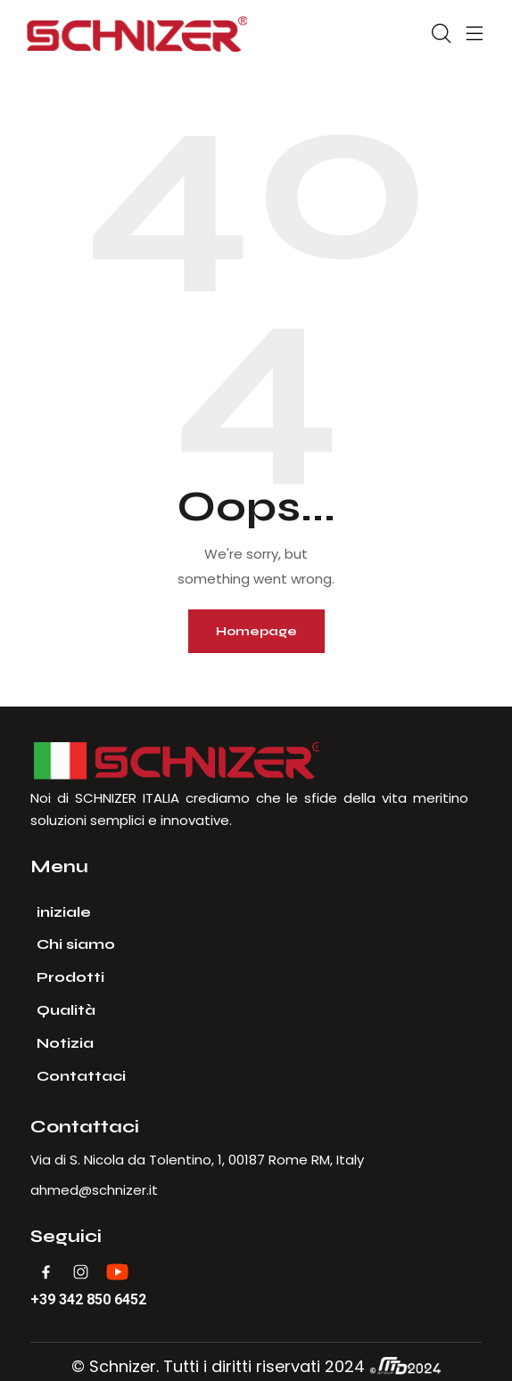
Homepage (256, 631)
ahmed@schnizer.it (94, 1190)
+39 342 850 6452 (88, 1300)
